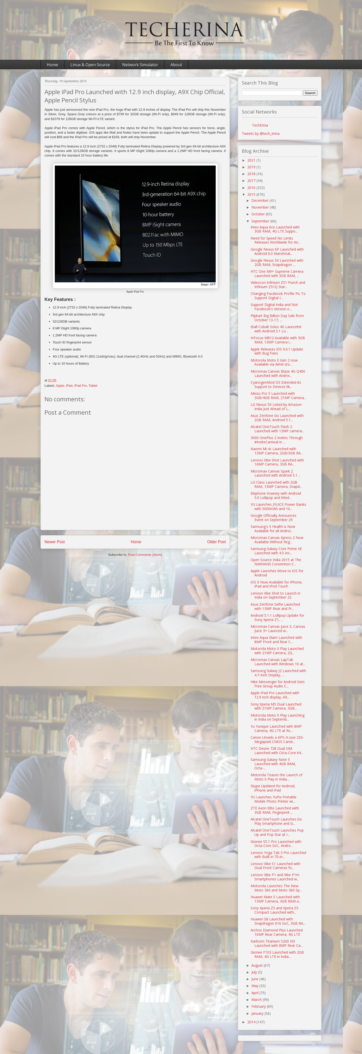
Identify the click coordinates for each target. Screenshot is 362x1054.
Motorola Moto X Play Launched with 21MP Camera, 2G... (277, 650)
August (257, 965)
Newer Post (54, 542)
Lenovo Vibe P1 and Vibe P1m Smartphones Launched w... (275, 876)
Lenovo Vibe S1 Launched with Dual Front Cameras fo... (275, 865)
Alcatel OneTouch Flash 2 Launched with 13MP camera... (277, 428)
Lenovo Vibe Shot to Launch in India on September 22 (275, 595)
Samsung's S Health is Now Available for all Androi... (273, 528)
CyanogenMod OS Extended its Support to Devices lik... (276, 384)
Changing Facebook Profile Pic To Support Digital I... (278, 295)
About (176, 64)
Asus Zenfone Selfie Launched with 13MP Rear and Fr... (275, 606)
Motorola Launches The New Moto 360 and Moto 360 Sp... (276, 887)
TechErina (260, 125)
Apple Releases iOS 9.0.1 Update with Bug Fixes (277, 351)
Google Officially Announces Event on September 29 (273, 517)
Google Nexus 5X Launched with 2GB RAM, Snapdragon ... (277, 262)
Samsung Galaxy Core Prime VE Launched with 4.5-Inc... (276, 550)
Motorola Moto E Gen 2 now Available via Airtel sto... (274, 362)
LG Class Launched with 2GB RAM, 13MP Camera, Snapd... (276, 484)
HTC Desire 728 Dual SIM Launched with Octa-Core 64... (277, 750)
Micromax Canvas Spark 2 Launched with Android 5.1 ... (276, 473)
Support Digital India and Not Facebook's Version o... (274, 306)
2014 (251, 1022)
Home (52, 64)
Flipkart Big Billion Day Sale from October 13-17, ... (277, 317)
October (258, 214)
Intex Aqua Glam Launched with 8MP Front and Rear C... (276, 639)
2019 (251, 167)
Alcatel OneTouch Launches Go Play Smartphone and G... (276, 821)
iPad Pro (80, 385)
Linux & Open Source (90, 64)
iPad (69, 385)
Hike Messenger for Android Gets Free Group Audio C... (278, 683)
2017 (251, 180)
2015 (251, 194)
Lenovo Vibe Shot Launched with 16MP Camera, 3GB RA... (277, 462)
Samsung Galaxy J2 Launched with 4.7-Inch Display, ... (278, 672)
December (260, 200)
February (259, 1006)
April (255, 992)
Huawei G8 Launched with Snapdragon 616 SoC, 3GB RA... (278, 921)
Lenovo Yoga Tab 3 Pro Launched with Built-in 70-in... (278, 854)
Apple (60, 385)
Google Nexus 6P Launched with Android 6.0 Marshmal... (277, 251)
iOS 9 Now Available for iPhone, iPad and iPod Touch (276, 584)
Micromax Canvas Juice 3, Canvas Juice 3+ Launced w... (278, 628)
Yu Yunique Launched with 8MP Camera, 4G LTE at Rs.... (276, 728)
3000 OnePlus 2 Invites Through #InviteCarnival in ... (277, 439)
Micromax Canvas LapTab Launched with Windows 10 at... (278, 661)
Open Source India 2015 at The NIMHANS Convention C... (276, 561)
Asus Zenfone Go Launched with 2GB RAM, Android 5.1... (277, 417)
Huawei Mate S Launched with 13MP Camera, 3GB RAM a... (276, 899)
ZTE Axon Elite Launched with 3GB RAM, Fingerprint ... (275, 810)
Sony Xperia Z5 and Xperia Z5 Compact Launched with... (274, 910)
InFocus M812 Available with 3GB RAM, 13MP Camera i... (278, 339)
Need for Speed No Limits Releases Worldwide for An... (275, 240)
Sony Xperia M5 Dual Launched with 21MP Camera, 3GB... (276, 706)
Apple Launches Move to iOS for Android (277, 572)
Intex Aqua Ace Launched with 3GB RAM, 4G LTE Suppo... (275, 229)
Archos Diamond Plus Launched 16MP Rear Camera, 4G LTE (277, 932)
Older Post (216, 542)
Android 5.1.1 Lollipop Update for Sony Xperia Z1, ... (277, 617)
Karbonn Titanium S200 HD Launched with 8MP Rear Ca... (277, 943)
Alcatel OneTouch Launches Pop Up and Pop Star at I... (277, 832)
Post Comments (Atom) (145, 555)
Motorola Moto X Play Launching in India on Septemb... (277, 717)
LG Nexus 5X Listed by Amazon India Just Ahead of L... (276, 406)
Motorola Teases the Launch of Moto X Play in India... (276, 777)
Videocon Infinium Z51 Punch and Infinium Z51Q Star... (278, 284)
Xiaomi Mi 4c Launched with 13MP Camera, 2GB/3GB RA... (277, 450)
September (260, 221)
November (260, 207)
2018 (251, 173)
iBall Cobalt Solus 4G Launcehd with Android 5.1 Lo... (276, 328)
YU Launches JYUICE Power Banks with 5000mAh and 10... (278, 506)
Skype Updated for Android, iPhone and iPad (273, 788)
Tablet (92, 385)
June (255, 979)
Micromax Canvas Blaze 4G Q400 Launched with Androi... (278, 373)
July (254, 972)
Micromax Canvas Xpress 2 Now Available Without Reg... (277, 539)
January (257, 1013)
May (255, 985)
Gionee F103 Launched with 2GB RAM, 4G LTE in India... (277, 954)
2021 (251, 160)
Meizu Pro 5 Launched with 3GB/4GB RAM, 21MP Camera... (278, 395)
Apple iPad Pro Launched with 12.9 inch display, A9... (275, 694)
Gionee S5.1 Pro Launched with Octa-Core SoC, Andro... (276, 843)
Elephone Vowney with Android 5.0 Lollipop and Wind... (276, 495)
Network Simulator (140, 64)
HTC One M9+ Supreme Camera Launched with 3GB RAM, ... (277, 273)
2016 (251, 187)
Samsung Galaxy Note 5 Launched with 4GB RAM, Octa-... (273, 763)
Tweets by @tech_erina (261, 133)
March (257, 999)
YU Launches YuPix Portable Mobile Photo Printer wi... (273, 799)
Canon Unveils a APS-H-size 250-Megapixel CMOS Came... (277, 739)
